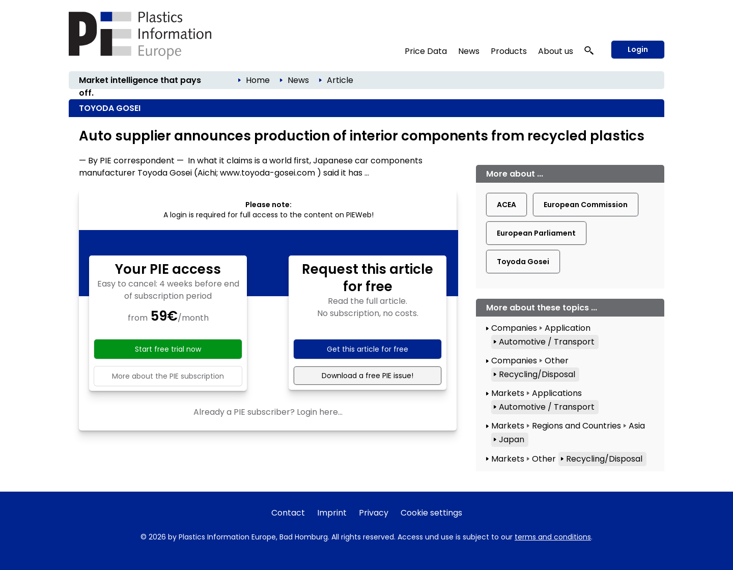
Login (638, 49)
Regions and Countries (576, 426)
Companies (514, 328)
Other (557, 360)
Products (509, 51)
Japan (511, 439)
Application (567, 328)
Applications (557, 393)
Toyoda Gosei (523, 261)
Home (258, 80)
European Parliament (536, 233)
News (469, 51)
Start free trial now (168, 349)
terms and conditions (553, 537)
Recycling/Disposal (537, 374)
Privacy (373, 513)
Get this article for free (367, 349)
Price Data (426, 51)
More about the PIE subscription (168, 376)
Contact (288, 513)
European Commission (586, 205)
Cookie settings (431, 513)
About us (555, 51)
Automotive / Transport (547, 342)
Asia (637, 426)
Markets (507, 393)
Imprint (332, 513)
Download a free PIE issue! (367, 375)
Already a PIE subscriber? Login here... (268, 412)
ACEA (506, 205)
